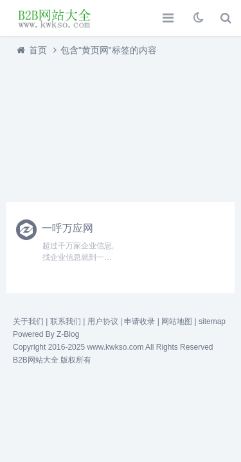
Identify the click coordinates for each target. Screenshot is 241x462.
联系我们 (65, 321)
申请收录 (139, 321)
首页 (38, 50)
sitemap (212, 321)
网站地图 (176, 321)
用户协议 (102, 321)
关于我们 (28, 321)
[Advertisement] (120, 126)
